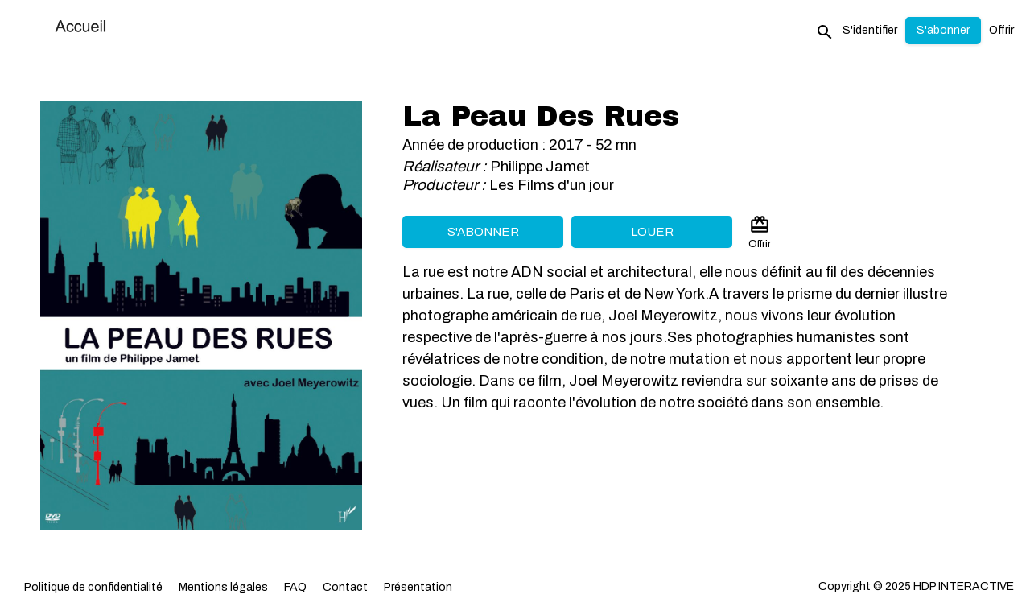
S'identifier (870, 30)
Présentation (418, 587)
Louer (652, 231)
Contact (345, 587)
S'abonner (483, 231)
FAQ (295, 587)
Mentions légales (223, 587)
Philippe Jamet (540, 167)
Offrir (1001, 30)
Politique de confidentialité (93, 587)
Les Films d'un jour (551, 185)
